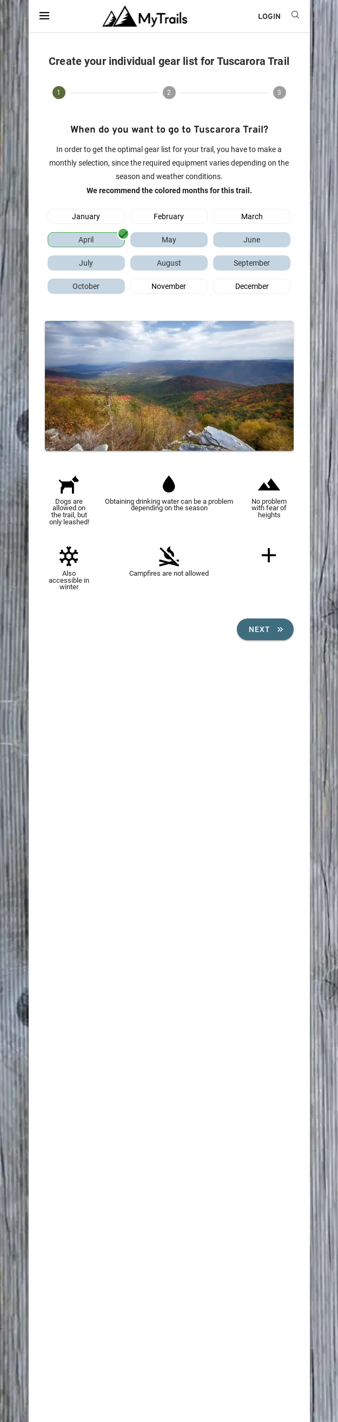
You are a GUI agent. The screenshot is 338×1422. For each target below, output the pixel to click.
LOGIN (269, 17)
